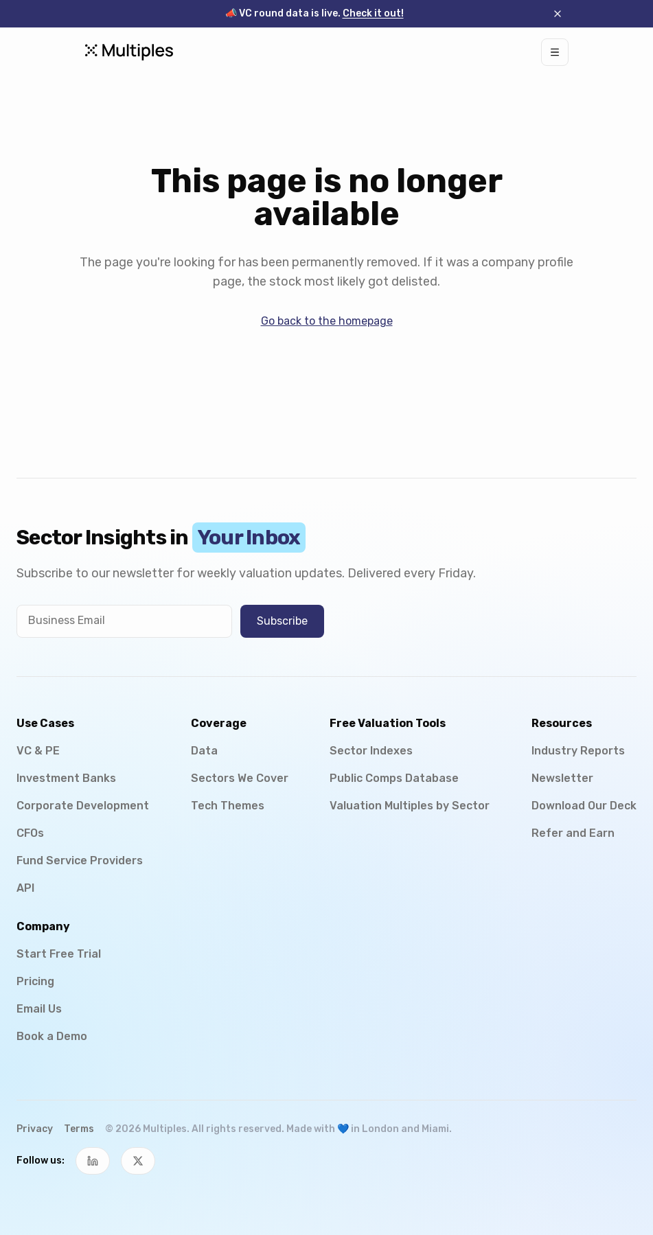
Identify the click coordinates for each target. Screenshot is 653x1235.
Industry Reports (578, 750)
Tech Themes (227, 805)
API (25, 887)
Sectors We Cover (239, 778)
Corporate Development (82, 805)
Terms (79, 1129)
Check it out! (373, 13)
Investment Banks (66, 778)
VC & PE (38, 750)
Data (204, 750)
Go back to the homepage (327, 320)
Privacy (34, 1129)
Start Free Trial (58, 953)
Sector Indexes (371, 750)
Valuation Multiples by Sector (410, 805)
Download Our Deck (584, 805)
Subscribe (282, 620)
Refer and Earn (573, 833)
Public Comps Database (394, 778)
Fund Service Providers (79, 860)
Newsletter (562, 778)
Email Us (39, 1008)
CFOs (30, 833)
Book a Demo (51, 1036)
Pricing (35, 981)
